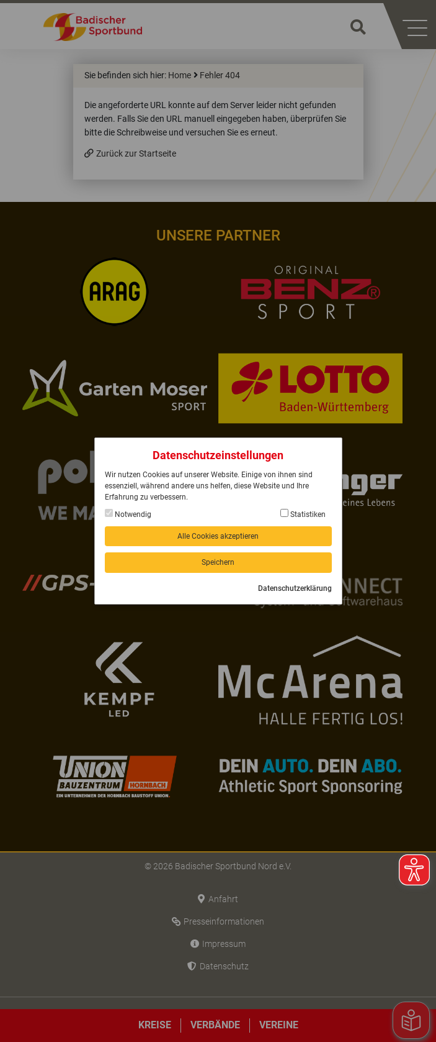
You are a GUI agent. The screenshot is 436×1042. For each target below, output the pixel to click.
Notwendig (128, 514)
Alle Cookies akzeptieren (218, 536)
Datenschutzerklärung (295, 588)
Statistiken (303, 514)
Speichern (218, 562)
